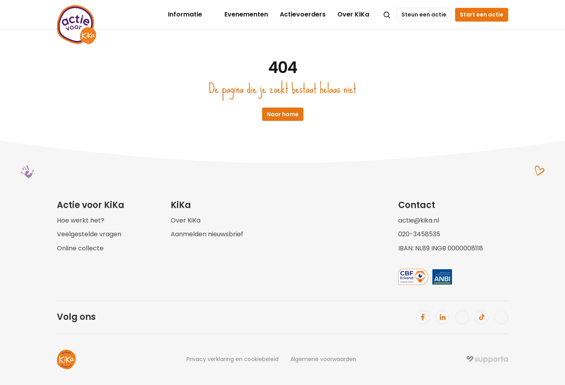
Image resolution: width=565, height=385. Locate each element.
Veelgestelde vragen (89, 234)
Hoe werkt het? (80, 220)
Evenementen (246, 14)
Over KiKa (353, 14)
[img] (487, 359)
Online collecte (80, 248)
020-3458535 (419, 234)
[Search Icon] (387, 15)
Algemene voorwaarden (323, 359)
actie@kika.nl (418, 220)
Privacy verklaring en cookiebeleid (232, 359)
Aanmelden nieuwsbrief (207, 234)
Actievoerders (303, 14)
